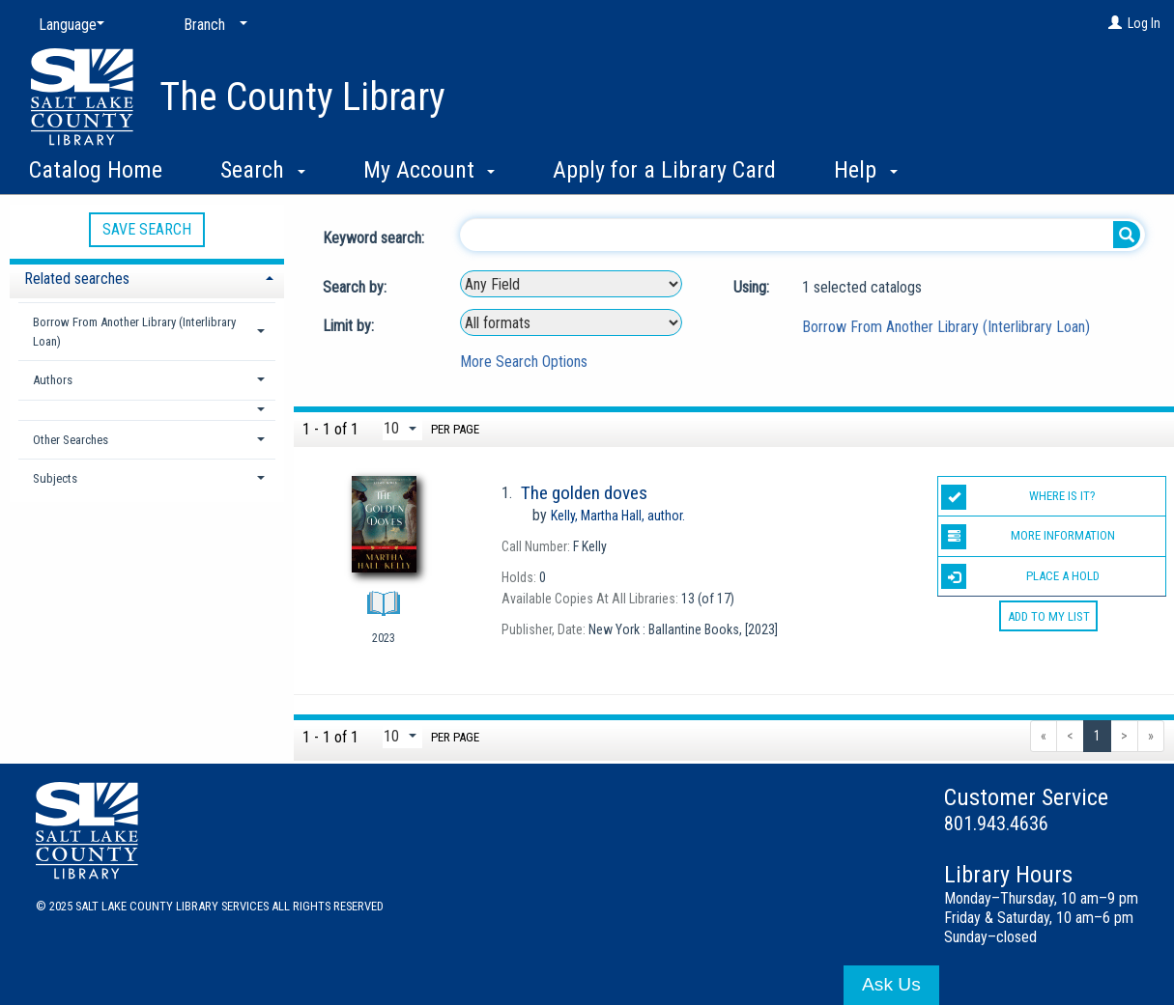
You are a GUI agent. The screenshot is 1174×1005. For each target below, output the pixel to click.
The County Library (302, 97)
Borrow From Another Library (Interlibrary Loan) (946, 327)
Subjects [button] (55, 478)
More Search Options (523, 361)
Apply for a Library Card (664, 169)
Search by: (356, 287)
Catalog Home (95, 169)
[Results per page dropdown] (402, 428)
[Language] (67, 25)
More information (1027, 536)
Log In (1144, 23)
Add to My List (1049, 616)
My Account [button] (429, 169)
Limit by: (350, 326)
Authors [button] (52, 380)
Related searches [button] (76, 278)
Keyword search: (375, 238)
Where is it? (1018, 497)
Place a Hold (1020, 576)
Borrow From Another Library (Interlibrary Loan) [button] (134, 332)
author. (618, 515)
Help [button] (866, 169)
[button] (146, 410)
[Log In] (1115, 23)
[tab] (147, 276)
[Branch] (211, 25)
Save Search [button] (146, 229)
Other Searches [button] (70, 440)
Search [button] (262, 169)
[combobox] (571, 283)
